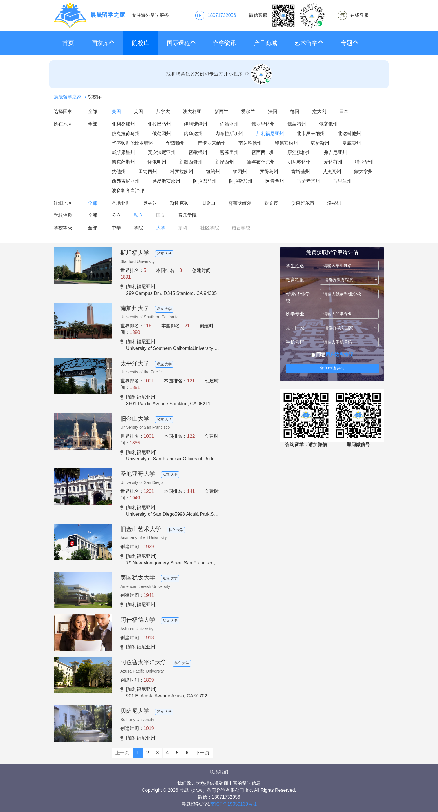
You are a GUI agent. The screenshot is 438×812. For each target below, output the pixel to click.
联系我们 (219, 771)
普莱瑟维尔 (239, 203)
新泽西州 (224, 161)
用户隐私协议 (339, 354)
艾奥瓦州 (332, 171)
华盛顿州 (175, 143)
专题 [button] (349, 42)
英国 (138, 111)
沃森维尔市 (302, 203)
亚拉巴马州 (159, 123)
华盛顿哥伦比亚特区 (132, 143)
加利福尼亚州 (270, 133)
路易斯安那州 (166, 181)
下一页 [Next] (202, 752)
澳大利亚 (192, 111)
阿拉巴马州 (204, 181)
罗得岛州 (269, 171)
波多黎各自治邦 (128, 190)
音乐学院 (187, 215)
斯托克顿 (179, 203)
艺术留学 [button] (308, 42)
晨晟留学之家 (68, 96)
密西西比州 (263, 152)
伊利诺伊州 (195, 123)
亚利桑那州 (123, 123)
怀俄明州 (157, 161)
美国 (116, 111)
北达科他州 (349, 133)
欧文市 (271, 203)
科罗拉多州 (181, 171)
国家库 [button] (103, 42)
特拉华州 (364, 161)
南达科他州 (250, 143)
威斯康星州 (123, 152)
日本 (343, 111)
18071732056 (222, 15)
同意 (332, 354)
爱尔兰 (248, 111)
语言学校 (241, 227)
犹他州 (119, 171)
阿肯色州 (274, 181)
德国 (294, 111)
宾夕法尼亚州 (161, 152)
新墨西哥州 (190, 161)
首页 (68, 43)
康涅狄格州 (299, 152)
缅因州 (240, 171)
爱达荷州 (333, 161)
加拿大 (163, 111)
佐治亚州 (229, 123)
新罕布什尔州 (261, 161)
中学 (116, 227)
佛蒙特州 (296, 123)
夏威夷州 (351, 143)
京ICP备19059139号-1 (233, 804)
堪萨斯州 (320, 143)
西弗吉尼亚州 (126, 181)
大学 (160, 227)
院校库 (140, 43)
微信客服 (287, 15)
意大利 (319, 111)
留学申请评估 (332, 368)
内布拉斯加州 (229, 133)
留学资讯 (224, 43)
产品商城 (265, 43)
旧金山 (208, 203)
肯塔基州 (300, 171)
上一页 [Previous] (122, 752)
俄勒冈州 (161, 133)
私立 (138, 215)
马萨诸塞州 (308, 181)
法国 (272, 111)
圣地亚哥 (121, 203)
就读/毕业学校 (298, 297)
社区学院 (209, 227)
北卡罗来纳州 (311, 133)
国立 (160, 215)
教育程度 (295, 279)
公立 (116, 215)
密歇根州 (198, 152)
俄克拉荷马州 (126, 133)
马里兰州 (342, 181)
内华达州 (193, 133)
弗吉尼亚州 (335, 152)
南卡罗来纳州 (212, 143)
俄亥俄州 (328, 123)
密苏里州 (229, 152)
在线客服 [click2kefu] (359, 15)
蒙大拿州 (363, 171)
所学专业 (295, 313)
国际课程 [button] (181, 42)
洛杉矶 (334, 203)
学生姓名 (295, 265)
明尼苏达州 (299, 161)
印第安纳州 (286, 143)
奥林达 (150, 203)
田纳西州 (147, 171)
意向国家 (295, 328)
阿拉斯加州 (240, 181)
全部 (92, 111)
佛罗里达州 (263, 123)
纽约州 (213, 171)
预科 (182, 227)
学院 (138, 227)
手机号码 (295, 342)
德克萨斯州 (123, 161)
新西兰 (221, 111)
